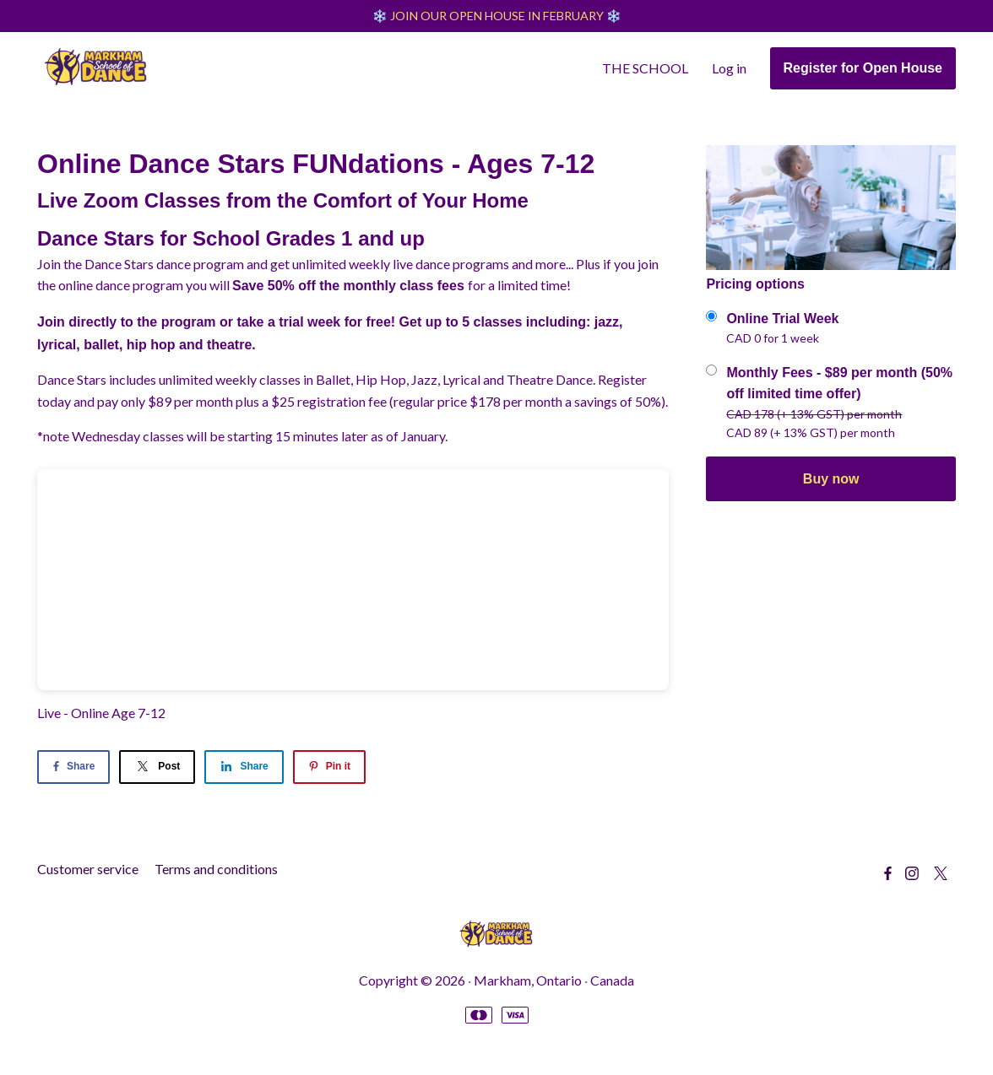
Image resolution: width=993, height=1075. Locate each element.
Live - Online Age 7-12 (101, 713)
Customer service (87, 870)
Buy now (831, 480)
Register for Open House (863, 69)
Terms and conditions (216, 870)
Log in (729, 69)
